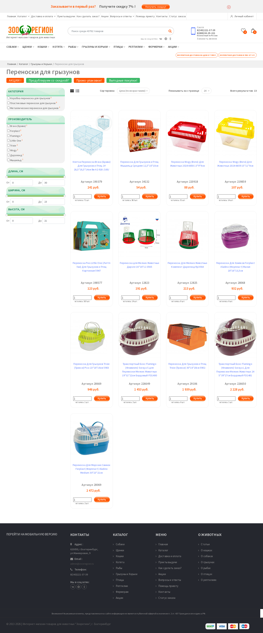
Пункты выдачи (66, 16)
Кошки (43, 46)
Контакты (162, 16)
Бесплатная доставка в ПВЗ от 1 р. (237, 55)
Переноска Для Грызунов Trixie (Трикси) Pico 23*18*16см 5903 (91, 365)
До (51, 183)
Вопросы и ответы (122, 16)
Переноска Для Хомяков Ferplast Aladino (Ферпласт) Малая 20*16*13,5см (235, 266)
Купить (102, 196)
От (19, 183)
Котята (59, 46)
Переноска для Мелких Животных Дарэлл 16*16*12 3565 (139, 264)
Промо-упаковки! (89, 80)
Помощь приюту (145, 16)
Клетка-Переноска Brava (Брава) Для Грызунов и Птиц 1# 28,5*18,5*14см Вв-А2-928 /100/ (91, 165)
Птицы (119, 46)
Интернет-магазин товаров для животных (30, 37)
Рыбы (73, 46)
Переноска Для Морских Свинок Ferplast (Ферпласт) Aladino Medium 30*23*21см (91, 468)
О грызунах (206, 562)
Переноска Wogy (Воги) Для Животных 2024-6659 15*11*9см (235, 163)
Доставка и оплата (43, 16)
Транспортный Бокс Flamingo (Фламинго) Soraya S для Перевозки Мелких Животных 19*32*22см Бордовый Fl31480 (139, 369)
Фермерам (156, 46)
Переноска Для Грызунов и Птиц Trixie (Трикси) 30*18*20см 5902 (187, 365)
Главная (11, 16)
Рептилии (137, 46)
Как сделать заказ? (88, 16)
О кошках (205, 550)
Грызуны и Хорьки (96, 46)
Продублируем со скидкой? (49, 80)
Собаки (12, 46)
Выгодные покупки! (123, 80)
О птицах (205, 574)
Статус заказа (177, 16)
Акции (104, 16)
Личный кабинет (242, 16)
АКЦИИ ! (15, 80)
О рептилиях (207, 580)
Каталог (23, 16)
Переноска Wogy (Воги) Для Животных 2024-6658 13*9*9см (187, 163)
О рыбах (204, 568)
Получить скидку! (155, 6)
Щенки (28, 46)
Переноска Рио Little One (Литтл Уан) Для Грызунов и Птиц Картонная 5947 (91, 266)
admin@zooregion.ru (82, 563)
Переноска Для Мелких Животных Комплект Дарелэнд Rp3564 (187, 264)
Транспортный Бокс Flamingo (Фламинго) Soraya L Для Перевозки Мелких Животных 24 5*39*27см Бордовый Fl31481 (235, 369)
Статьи (204, 544)
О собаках (205, 556)
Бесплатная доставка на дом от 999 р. (196, 55)
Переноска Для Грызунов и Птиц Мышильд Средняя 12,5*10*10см (139, 163)
